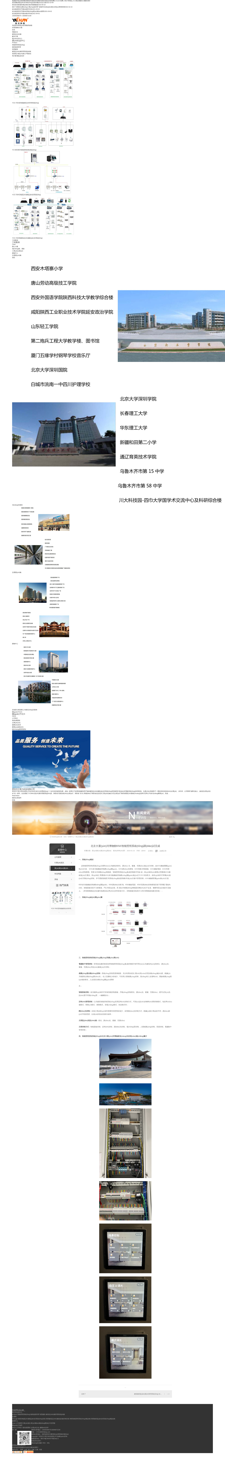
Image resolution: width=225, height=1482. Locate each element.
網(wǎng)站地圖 (36, 1443)
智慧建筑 (15, 49)
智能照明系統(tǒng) (18, 45)
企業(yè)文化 (16, 722)
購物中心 (15, 253)
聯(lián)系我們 (16, 798)
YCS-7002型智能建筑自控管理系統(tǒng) (25, 103)
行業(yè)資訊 (26, 1423)
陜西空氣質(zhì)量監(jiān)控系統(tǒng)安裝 (32, 1419)
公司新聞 (19, 1423)
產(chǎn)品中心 (17, 38)
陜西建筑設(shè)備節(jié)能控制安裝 (57, 1419)
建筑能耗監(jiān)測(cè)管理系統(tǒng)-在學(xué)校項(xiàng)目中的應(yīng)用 (151, 1394)
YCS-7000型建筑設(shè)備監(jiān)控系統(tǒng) (27, 238)
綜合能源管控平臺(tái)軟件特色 (22, 13)
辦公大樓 (15, 246)
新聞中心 (71, 837)
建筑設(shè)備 (16, 34)
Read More (15, 795)
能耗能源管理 (16, 47)
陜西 (21, 1449)
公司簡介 (15, 718)
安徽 (32, 1449)
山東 (25, 1449)
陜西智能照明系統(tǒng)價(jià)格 (80, 1419)
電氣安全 (15, 32)
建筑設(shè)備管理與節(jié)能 (21, 51)
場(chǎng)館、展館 (18, 249)
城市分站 (15, 1449)
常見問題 (52, 1423)
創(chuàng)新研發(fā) (19, 729)
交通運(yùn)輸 (16, 255)
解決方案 (15, 36)
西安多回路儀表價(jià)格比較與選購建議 (25, 5)
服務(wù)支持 (16, 725)
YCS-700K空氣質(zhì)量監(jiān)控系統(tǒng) (26, 194)
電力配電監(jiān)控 (18, 56)
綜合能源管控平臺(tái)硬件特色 (22, 9)
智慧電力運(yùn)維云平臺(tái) (21, 53)
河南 (40, 1449)
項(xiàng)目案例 (17, 505)
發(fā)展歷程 (16, 720)
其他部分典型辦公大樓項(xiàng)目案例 (24, 710)
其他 (13, 800)
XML (48, 1443)
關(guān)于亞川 (17, 712)
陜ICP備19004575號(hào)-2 (50, 1438)
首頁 (13, 30)
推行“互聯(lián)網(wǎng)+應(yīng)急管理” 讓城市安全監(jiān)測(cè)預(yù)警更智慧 (38, 7)
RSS (44, 1443)
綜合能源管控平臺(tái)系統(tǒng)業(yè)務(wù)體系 (28, 11)
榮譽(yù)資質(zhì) (17, 727)
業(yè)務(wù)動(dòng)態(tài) (85, 837)
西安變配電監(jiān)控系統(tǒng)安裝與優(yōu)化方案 (29, 2)
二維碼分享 (162, 851)
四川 (29, 1449)
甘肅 (36, 1449)
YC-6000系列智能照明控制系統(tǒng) (24, 150)
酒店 (13, 257)
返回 (172, 837)
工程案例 (15, 240)
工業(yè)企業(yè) (17, 251)
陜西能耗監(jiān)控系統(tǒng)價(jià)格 (103, 1419)
